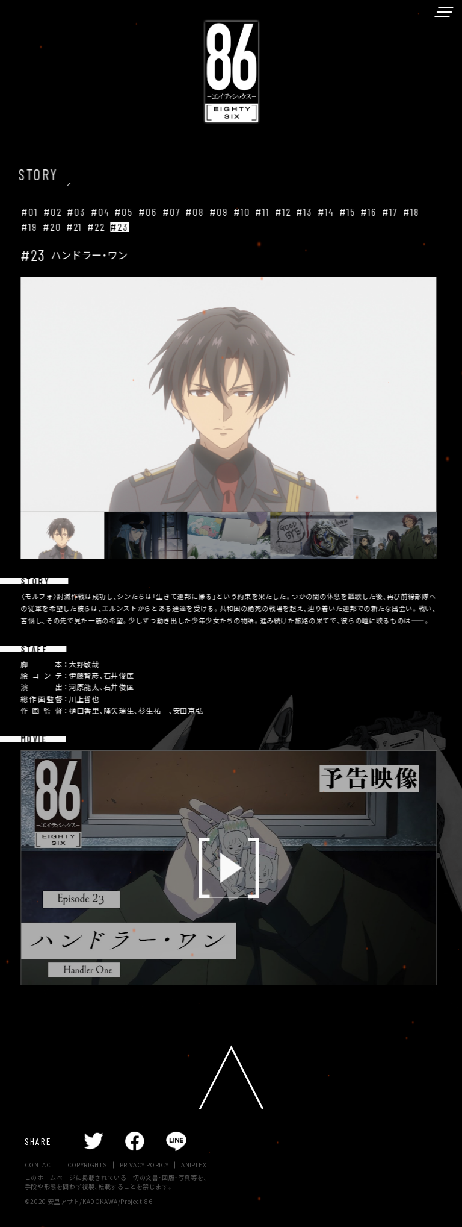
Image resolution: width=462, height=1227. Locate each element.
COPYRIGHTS (87, 1165)
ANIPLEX (193, 1165)
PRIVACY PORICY (144, 1165)
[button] (51, 535)
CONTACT (40, 1165)
